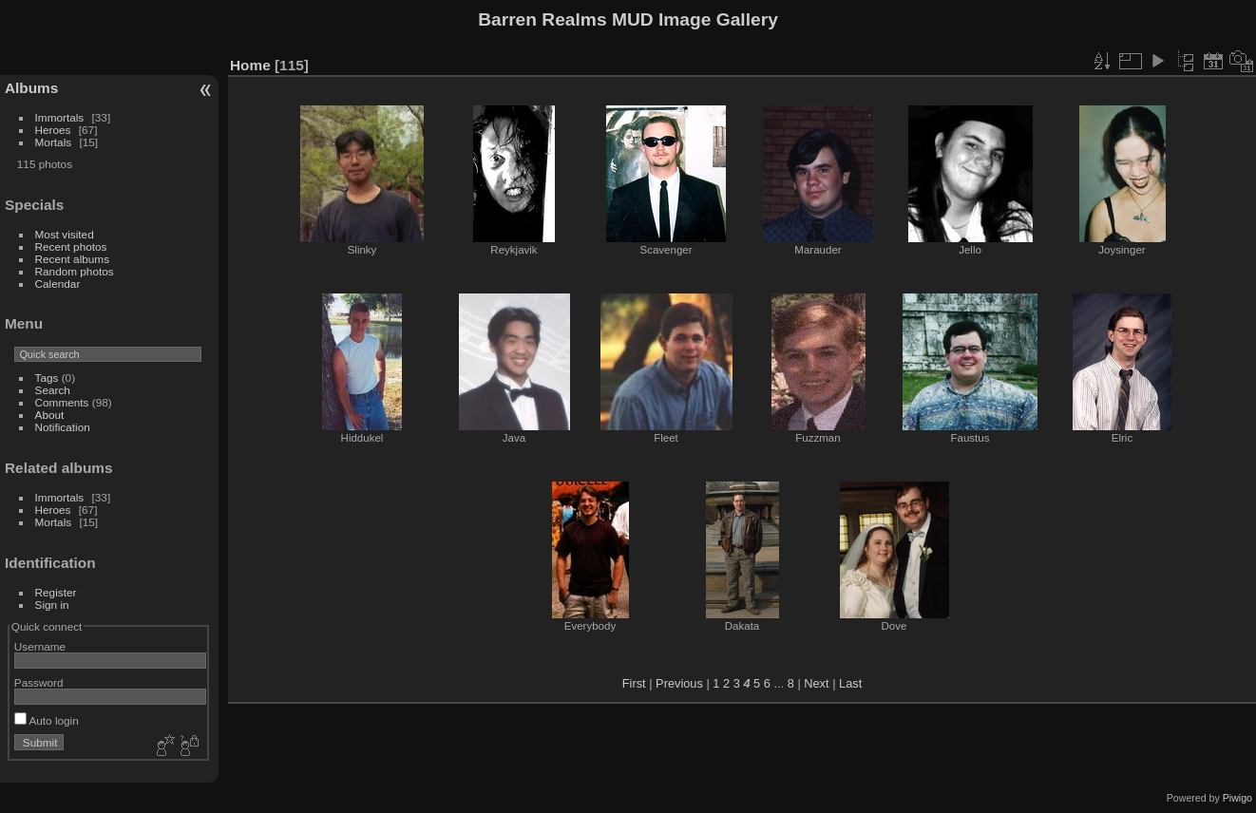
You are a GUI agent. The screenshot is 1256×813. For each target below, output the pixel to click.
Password (39, 682)
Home (250, 65)
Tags (47, 377)
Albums (31, 88)
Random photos (74, 271)
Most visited (64, 234)
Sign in (52, 604)
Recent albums (72, 259)
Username (40, 646)
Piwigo (1237, 798)
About (50, 414)
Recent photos (71, 246)
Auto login (46, 720)
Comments (62, 402)
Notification (62, 427)
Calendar (58, 283)
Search (52, 390)
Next (816, 683)
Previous (679, 683)
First (634, 683)
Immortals (60, 117)
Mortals (53, 142)
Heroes (53, 129)
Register (56, 592)
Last (850, 683)
